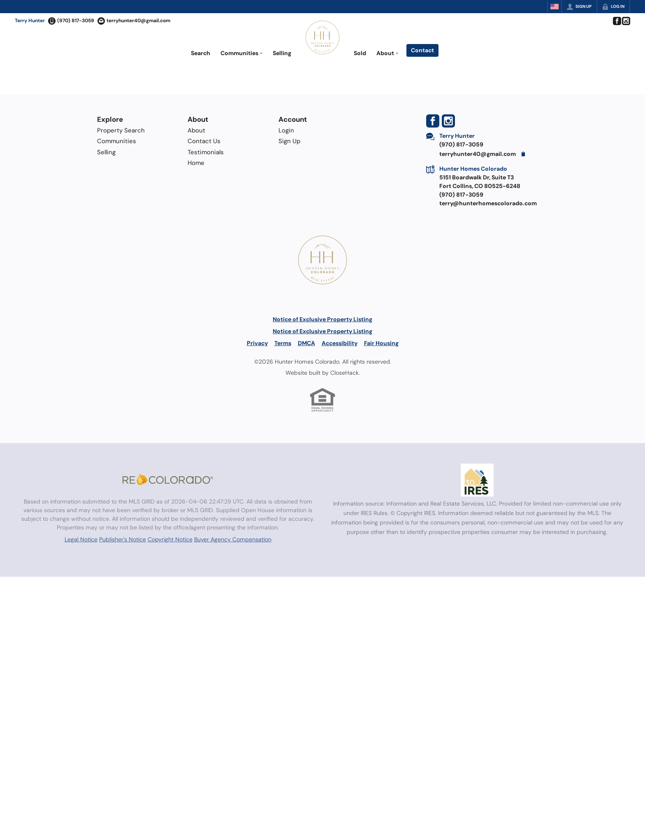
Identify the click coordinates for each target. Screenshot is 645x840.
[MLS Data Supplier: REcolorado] (167, 479)
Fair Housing (381, 343)
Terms (282, 343)
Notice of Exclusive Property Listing (322, 319)
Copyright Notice (170, 539)
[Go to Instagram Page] (625, 21)
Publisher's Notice (122, 539)
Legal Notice (81, 539)
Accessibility (339, 343)
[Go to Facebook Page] (616, 21)
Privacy (257, 343)
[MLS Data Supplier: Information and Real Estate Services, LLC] (477, 480)
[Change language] (554, 6)
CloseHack (344, 372)
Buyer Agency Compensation (232, 539)
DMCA (306, 343)
